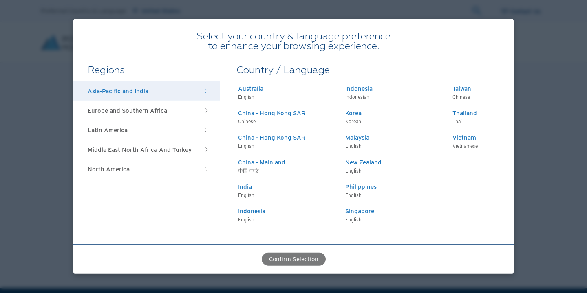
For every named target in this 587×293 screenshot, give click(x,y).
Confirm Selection (293, 259)
